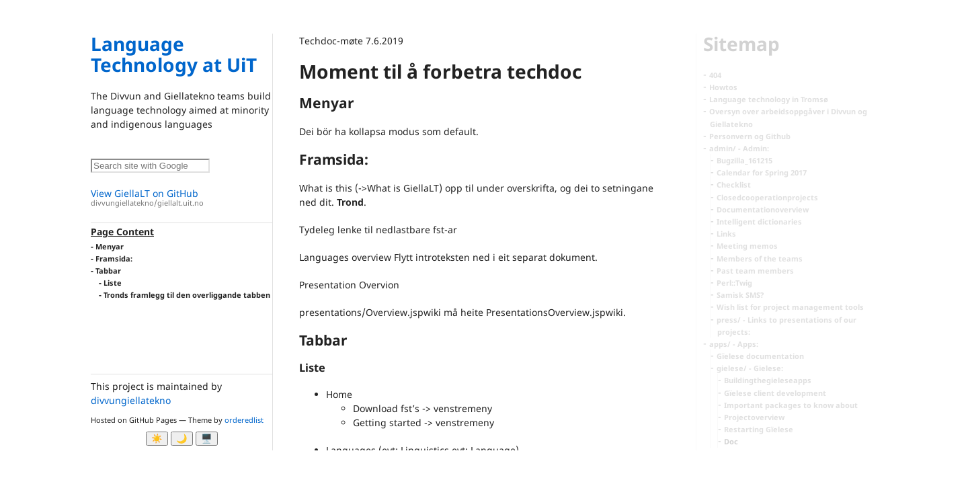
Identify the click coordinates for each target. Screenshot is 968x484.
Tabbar (108, 271)
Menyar (109, 246)
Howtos (723, 87)
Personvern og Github (750, 136)
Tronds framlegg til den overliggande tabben (187, 295)
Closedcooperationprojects (767, 197)
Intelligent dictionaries (759, 221)
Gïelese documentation (760, 356)
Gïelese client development (775, 393)
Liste (113, 283)
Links (726, 234)
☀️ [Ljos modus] (157, 439)
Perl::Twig (734, 283)
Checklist (734, 184)
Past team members (755, 271)
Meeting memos (747, 246)
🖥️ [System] (206, 439)
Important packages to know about (791, 405)
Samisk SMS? (740, 295)
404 (715, 75)
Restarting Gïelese (758, 429)
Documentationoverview (763, 209)
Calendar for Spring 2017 (762, 172)
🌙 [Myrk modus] (182, 439)
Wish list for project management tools (790, 307)
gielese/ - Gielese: (750, 368)
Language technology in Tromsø (768, 99)
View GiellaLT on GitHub (181, 198)
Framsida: (113, 258)
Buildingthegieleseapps (767, 380)
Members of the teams (760, 258)
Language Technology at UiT (174, 54)
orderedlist (244, 420)
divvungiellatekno (131, 400)
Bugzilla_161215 (744, 160)
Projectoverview (754, 417)
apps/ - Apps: (733, 344)
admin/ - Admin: (739, 148)
